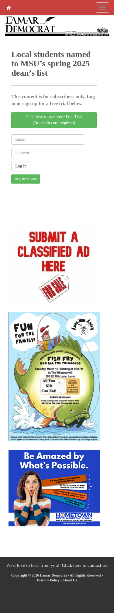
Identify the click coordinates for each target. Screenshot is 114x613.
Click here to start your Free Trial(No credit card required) (54, 120)
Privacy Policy (48, 580)
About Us (69, 580)
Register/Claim (26, 179)
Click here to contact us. (85, 565)
